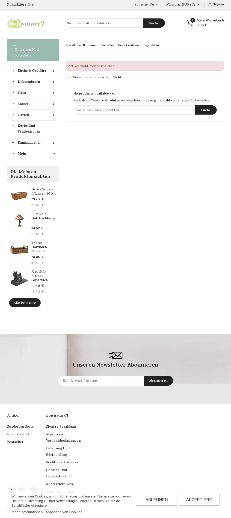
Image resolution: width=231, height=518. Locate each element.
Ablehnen (156, 499)
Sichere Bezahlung (61, 426)
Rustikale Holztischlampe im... (43, 218)
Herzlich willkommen (81, 45)
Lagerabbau (150, 45)
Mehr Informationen (27, 512)
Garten (37, 115)
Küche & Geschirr (37, 71)
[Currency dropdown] (198, 4)
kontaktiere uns (59, 484)
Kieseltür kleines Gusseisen (39, 275)
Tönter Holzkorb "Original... (40, 247)
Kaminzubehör (37, 142)
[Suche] (114, 23)
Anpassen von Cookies (63, 512)
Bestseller (107, 45)
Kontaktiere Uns (20, 4)
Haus (37, 93)
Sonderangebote (20, 426)
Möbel (37, 104)
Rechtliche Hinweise (62, 462)
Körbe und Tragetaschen (29, 128)
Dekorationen (37, 82)
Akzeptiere (199, 499)
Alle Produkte (25, 303)
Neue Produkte (128, 45)
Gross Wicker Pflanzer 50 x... (43, 191)
